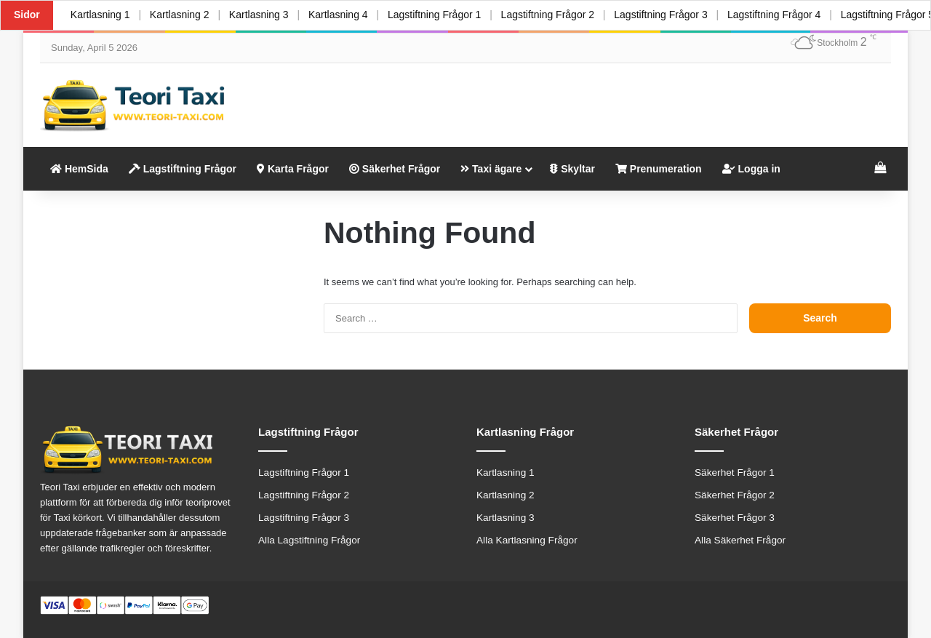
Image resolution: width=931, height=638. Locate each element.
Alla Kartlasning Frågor (527, 540)
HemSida (79, 169)
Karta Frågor (293, 169)
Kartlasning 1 (100, 14)
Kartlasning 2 (179, 14)
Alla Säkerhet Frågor (740, 540)
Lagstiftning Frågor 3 (661, 14)
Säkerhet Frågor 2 (735, 495)
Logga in (751, 169)
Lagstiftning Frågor (182, 169)
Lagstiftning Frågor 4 (775, 14)
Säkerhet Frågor (394, 169)
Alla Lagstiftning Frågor (309, 540)
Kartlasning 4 (339, 14)
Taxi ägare (491, 169)
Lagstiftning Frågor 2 (548, 14)
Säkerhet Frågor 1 (735, 472)
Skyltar (572, 169)
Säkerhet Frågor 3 (735, 517)
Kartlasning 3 (259, 14)
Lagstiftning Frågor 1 (435, 14)
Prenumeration (658, 169)
